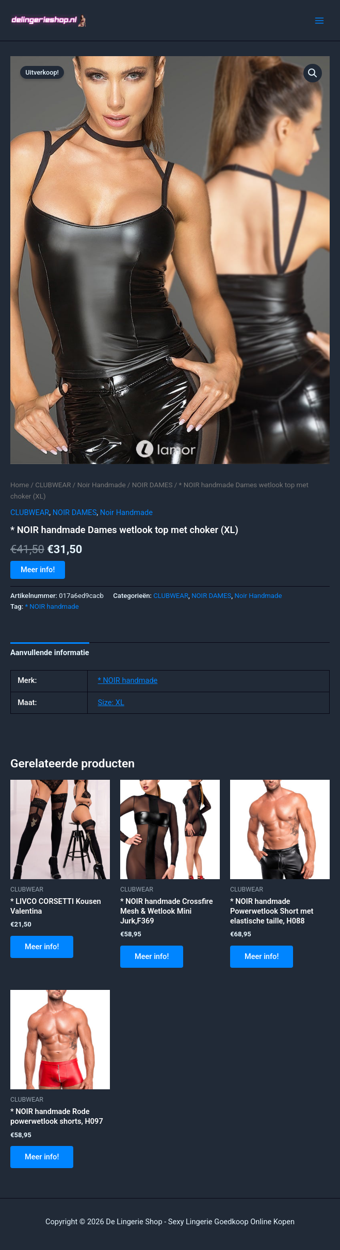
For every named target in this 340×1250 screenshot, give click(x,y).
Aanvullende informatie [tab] (49, 652)
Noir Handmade (101, 485)
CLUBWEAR (53, 485)
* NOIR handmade (51, 606)
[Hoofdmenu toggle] (319, 20)
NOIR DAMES (152, 485)
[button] (312, 73)
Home (19, 485)
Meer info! (38, 569)
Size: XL (111, 702)
